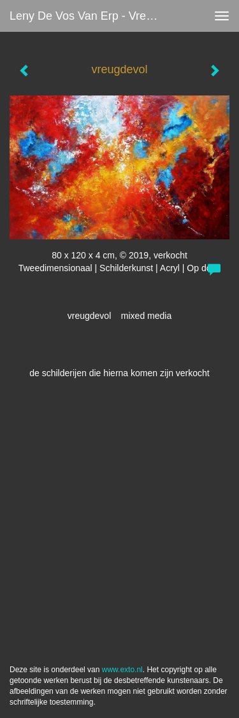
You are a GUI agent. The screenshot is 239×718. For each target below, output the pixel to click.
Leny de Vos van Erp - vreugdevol (91, 16)
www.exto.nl (122, 669)
